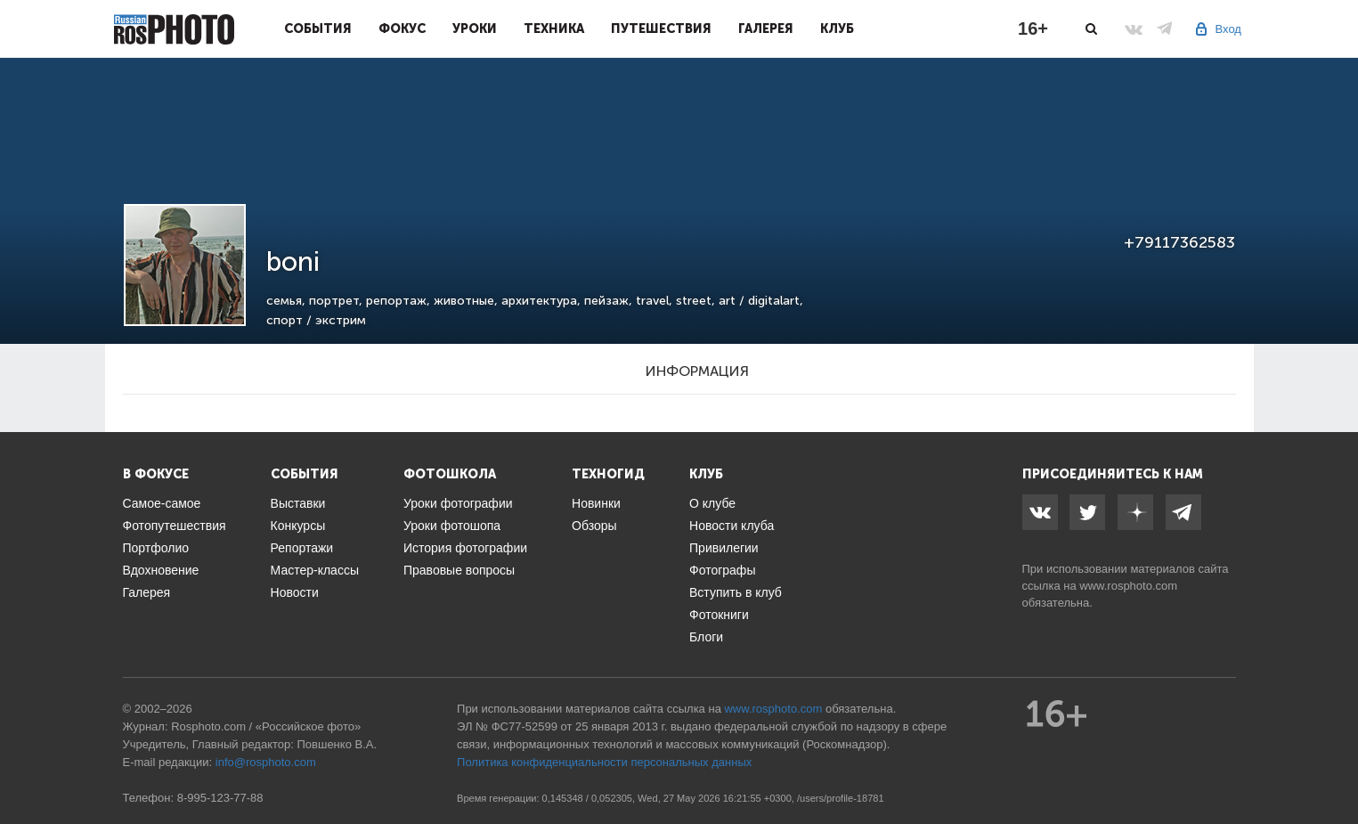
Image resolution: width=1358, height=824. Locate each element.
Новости (295, 592)
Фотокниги (719, 615)
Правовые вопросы (459, 570)
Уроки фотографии (458, 503)
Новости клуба (731, 525)
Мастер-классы (315, 570)
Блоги (706, 637)
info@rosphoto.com (265, 762)
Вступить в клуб (735, 592)
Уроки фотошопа (451, 525)
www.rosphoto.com (1128, 585)
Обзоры (594, 525)
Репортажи (302, 548)
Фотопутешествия (174, 525)
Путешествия (661, 28)
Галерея (765, 28)
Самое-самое (162, 503)
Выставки (298, 503)
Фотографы (722, 570)
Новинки (596, 503)
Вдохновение (161, 570)
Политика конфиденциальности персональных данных (604, 762)
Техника (554, 28)
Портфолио (156, 548)
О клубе (712, 503)
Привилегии (724, 548)
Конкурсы (298, 525)
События (318, 28)
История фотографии (465, 548)
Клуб (837, 28)
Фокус (402, 28)
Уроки (474, 28)
